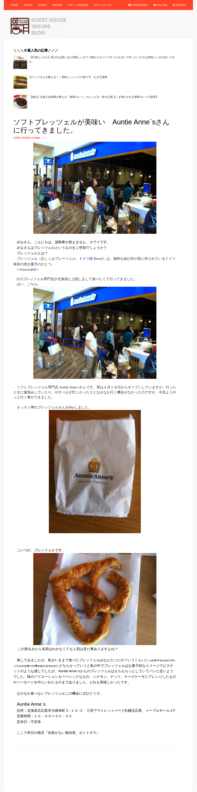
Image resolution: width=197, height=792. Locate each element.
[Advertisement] (83, 114)
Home (14, 5)
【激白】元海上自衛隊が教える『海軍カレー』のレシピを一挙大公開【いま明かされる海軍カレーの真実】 (94, 96)
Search (179, 5)
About (28, 5)
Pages (42, 5)
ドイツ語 (86, 259)
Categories (138, 5)
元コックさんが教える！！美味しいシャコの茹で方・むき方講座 (68, 77)
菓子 (34, 264)
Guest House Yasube (26, 138)
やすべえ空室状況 (78, 5)
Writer (57, 5)
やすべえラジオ (102, 5)
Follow (160, 5)
